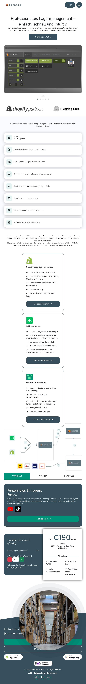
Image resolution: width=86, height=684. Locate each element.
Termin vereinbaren (43, 419)
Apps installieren (43, 304)
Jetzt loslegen (43, 519)
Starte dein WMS (43, 37)
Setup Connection (43, 360)
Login (70, 4)
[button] (37, 99)
